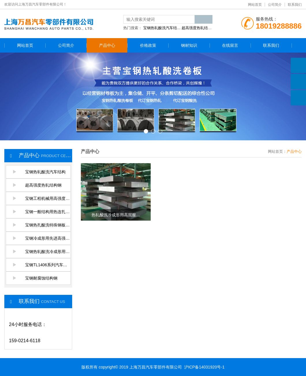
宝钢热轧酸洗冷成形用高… (41, 251)
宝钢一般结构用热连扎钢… (41, 211)
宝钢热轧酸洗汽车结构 (39, 172)
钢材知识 (189, 45)
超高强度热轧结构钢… (200, 28)
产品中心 (107, 45)
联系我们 (295, 5)
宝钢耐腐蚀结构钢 (34, 278)
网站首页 (255, 5)
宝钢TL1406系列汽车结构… (41, 265)
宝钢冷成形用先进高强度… (41, 238)
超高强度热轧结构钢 (36, 185)
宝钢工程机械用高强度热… (41, 198)
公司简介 (275, 5)
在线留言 (230, 45)
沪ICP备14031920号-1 (204, 367)
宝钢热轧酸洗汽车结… (162, 28)
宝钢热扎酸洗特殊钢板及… (41, 225)
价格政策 (148, 45)
